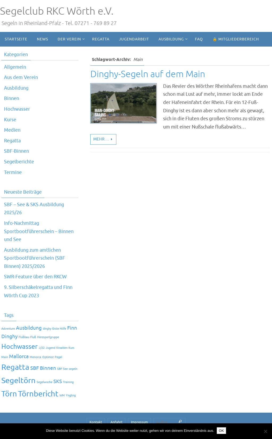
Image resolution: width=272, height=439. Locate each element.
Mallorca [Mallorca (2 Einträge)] (19, 356)
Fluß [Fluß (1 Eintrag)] (33, 337)
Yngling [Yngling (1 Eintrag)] (71, 395)
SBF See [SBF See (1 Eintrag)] (62, 369)
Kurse (10, 120)
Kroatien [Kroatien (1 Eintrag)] (61, 348)
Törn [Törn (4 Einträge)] (9, 394)
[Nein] (265, 431)
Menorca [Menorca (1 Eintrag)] (35, 357)
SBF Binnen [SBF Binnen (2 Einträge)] (43, 368)
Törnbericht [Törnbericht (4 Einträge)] (38, 394)
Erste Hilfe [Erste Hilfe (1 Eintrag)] (59, 328)
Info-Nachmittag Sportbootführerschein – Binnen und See (39, 231)
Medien (12, 130)
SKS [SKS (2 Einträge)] (57, 381)
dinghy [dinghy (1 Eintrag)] (47, 328)
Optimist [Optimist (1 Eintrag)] (48, 357)
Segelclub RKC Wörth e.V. (56, 11)
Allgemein (15, 67)
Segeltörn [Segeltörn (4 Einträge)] (18, 381)
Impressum (139, 422)
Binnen (11, 98)
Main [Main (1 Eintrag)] (4, 357)
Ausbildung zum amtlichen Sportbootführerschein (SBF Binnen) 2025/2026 (34, 258)
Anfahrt (116, 422)
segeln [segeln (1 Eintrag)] (73, 369)
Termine (13, 172)
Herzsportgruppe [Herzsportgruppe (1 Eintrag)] (48, 337)
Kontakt (96, 422)
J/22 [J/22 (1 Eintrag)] (42, 348)
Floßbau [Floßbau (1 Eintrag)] (24, 337)
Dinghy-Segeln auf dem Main (147, 74)
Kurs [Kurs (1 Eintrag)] (71, 348)
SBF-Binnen (16, 151)
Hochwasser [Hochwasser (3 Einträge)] (19, 346)
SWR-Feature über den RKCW (35, 277)
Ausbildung (16, 88)
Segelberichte (19, 162)
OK (221, 431)
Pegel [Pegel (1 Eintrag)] (58, 357)
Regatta (12, 141)
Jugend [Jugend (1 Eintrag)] (50, 348)
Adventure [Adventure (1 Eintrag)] (8, 328)
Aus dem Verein (21, 77)
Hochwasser (17, 109)
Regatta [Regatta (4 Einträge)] (15, 367)
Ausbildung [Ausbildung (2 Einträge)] (29, 328)
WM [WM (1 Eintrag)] (62, 395)
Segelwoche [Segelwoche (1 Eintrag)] (44, 382)
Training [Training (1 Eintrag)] (68, 382)
